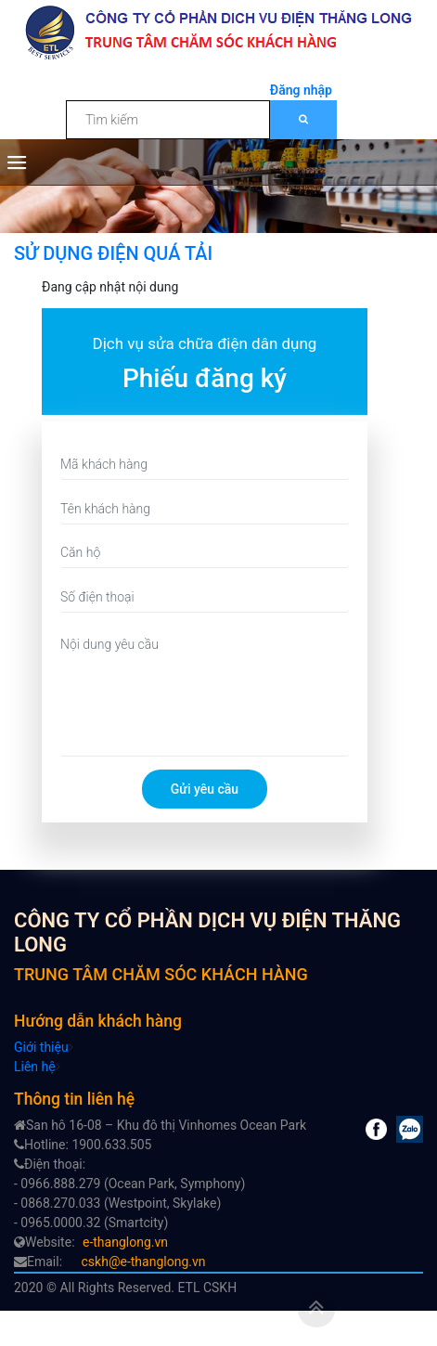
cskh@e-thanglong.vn (144, 1261)
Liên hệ (35, 1066)
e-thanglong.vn (125, 1242)
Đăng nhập (301, 90)
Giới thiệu (41, 1047)
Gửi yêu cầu (204, 789)
